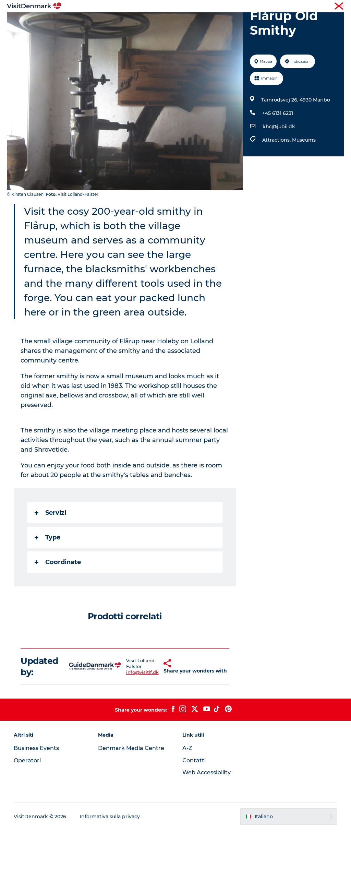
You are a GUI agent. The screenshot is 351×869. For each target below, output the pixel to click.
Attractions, (277, 179)
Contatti (194, 799)
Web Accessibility (206, 811)
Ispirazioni (113, 22)
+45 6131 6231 (277, 152)
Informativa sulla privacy (110, 856)
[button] (152, 705)
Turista (288, 6)
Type (47, 576)
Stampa (336, 6)
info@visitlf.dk (129, 711)
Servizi (50, 552)
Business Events (36, 787)
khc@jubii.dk (279, 166)
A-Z (187, 787)
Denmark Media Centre (131, 787)
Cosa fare (193, 22)
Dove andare (153, 22)
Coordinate (58, 601)
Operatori (312, 6)
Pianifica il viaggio (175, 29)
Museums (304, 179)
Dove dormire (233, 22)
